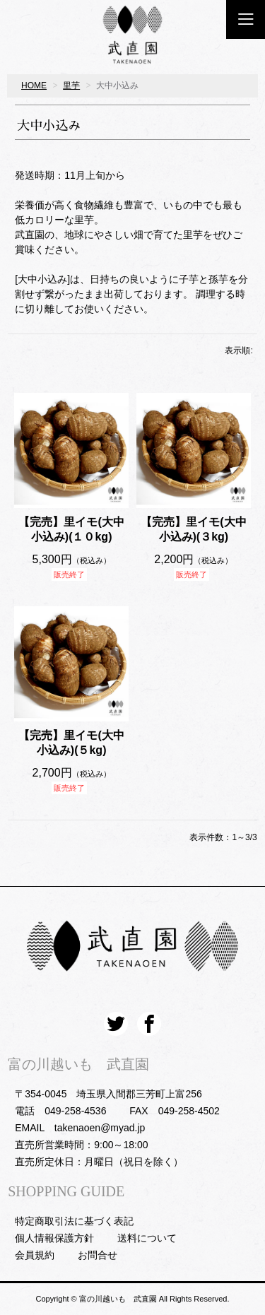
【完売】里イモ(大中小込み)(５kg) (71, 742)
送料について (147, 1238)
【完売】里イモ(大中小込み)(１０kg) (71, 529)
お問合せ (97, 1255)
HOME (34, 85)
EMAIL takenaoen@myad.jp (80, 1128)
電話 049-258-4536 (60, 1111)
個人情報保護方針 (54, 1238)
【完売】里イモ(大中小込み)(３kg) (193, 529)
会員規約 (34, 1255)
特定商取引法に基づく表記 (74, 1221)
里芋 (71, 85)
